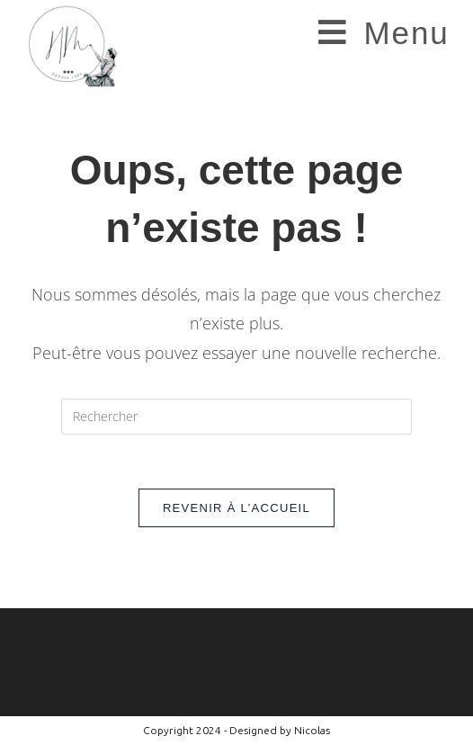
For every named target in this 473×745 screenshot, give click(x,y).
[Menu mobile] (384, 32)
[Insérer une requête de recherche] (236, 417)
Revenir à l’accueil (236, 508)
